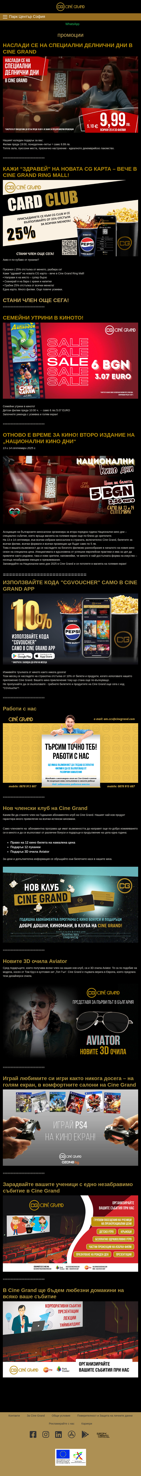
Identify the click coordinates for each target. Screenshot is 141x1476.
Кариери (86, 1423)
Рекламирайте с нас (61, 1423)
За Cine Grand (36, 1415)
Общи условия (61, 1415)
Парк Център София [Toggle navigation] (23, 17)
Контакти (14, 1415)
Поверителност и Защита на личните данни (105, 1415)
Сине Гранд (70, 6)
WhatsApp (70, 24)
